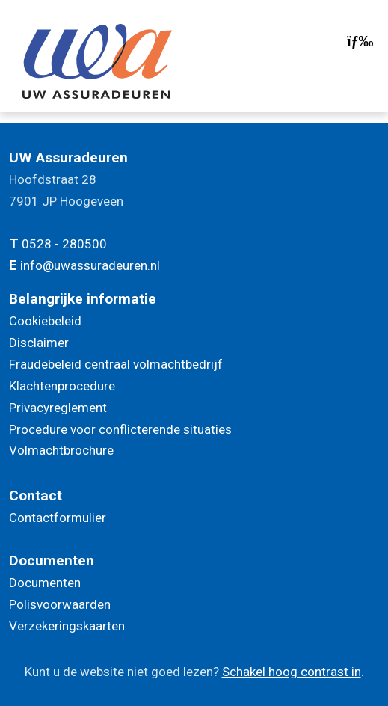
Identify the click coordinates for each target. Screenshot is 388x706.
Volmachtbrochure (61, 450)
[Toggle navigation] (358, 45)
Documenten (45, 582)
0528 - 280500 (64, 243)
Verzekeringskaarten (67, 625)
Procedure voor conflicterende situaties (120, 429)
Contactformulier (57, 517)
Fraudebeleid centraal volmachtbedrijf (116, 364)
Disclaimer (39, 342)
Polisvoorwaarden (60, 604)
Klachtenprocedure (62, 385)
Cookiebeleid (45, 320)
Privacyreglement (58, 407)
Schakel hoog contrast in (291, 671)
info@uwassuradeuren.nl (90, 265)
